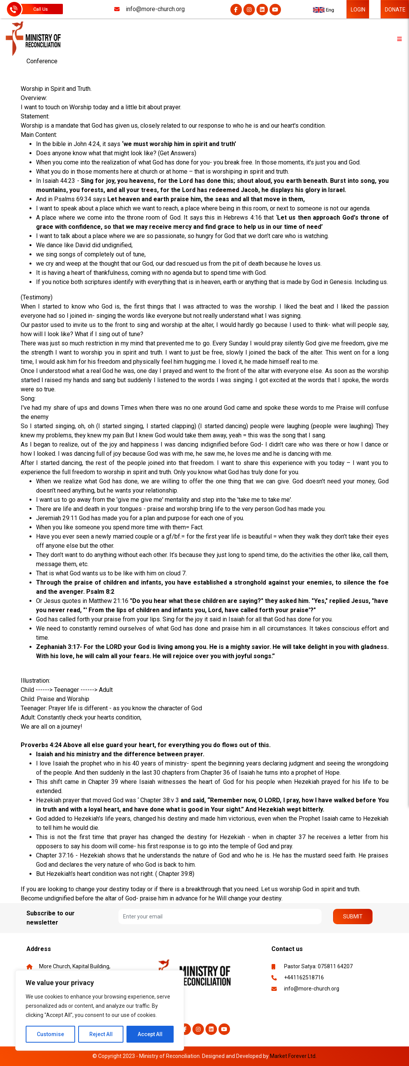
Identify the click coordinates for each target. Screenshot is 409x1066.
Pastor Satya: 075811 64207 (318, 966)
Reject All (101, 1034)
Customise (50, 1034)
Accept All (150, 1034)
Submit (353, 916)
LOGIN (358, 10)
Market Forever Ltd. (293, 1056)
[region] (99, 1010)
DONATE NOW (395, 12)
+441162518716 (304, 977)
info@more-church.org (311, 989)
